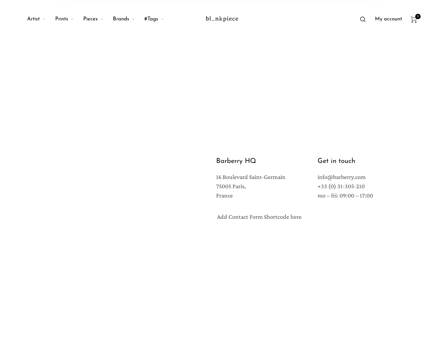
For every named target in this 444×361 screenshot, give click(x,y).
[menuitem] (41, 19)
